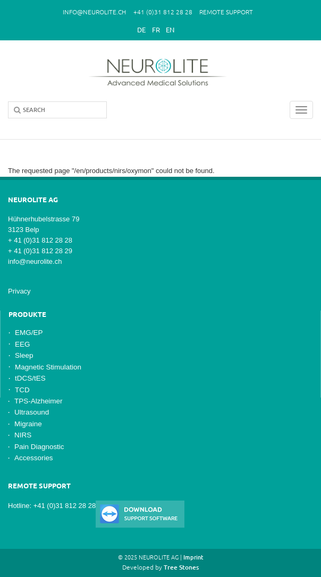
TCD (22, 389)
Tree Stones (181, 567)
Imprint (193, 557)
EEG (22, 344)
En (170, 29)
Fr (156, 29)
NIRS (22, 435)
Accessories (33, 457)
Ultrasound (31, 412)
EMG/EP (29, 332)
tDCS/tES (30, 378)
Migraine (28, 423)
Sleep (24, 355)
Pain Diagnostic (39, 446)
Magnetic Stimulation (48, 367)
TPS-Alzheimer (38, 401)
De (141, 29)
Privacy (19, 291)
